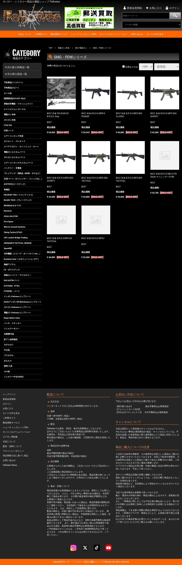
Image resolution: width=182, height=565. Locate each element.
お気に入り (155, 8)
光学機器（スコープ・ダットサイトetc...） (22, 254)
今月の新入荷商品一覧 (21, 67)
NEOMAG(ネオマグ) (12, 205)
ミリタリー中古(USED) (14, 377)
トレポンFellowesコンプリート (17, 297)
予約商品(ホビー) (11, 88)
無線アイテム (10, 264)
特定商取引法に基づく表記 (15, 455)
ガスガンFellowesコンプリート (17, 307)
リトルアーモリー (11, 329)
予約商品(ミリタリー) (13, 82)
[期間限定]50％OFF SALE (14, 98)
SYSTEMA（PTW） (12, 286)
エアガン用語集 (10, 437)
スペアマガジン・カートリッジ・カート (21, 147)
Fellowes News (10, 465)
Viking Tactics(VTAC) (13, 232)
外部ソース (9, 130)
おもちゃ (8, 361)
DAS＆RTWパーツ (11, 280)
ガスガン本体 (10, 120)
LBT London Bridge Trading (16, 238)
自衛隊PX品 (9, 334)
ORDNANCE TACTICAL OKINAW (18, 243)
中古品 (7, 350)
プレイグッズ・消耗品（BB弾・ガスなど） (22, 173)
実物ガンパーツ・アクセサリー (17, 275)
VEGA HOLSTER (11, 216)
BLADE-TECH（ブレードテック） (18, 200)
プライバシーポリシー (13, 451)
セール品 (8, 93)
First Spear (8, 222)
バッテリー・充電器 (12, 168)
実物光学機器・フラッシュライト (18, 104)
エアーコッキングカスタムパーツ (18, 163)
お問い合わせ (137, 34)
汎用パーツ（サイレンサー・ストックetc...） (23, 179)
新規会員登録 (134, 8)
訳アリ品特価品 (10, 339)
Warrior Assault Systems (14, 227)
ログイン (174, 8)
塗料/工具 (8, 366)
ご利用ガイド (41, 34)
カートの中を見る (155, 34)
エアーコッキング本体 (13, 136)
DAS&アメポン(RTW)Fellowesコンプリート (22, 302)
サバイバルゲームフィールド (113, 34)
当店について (25, 34)
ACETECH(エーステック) (14, 184)
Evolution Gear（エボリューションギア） (22, 259)
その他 (7, 371)
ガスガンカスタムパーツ (14, 157)
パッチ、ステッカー (12, 323)
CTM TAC (8, 125)
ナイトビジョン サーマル (15, 109)
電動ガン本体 (10, 114)
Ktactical (8, 211)
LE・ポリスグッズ (12, 270)
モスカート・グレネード (14, 141)
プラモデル (9, 355)
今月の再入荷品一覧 (16, 74)
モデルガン (9, 345)
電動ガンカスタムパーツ (14, 152)
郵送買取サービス (59, 34)
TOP (50, 48)
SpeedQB (8, 248)
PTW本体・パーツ (12, 291)
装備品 (7, 189)
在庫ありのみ (130, 67)
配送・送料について (12, 446)
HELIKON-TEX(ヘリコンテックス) (18, 195)
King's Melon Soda (12, 318)
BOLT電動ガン (81, 48)
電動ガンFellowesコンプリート (17, 313)
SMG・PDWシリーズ (102, 48)
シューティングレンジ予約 (83, 34)
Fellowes (107, 562)
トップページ (9, 394)
